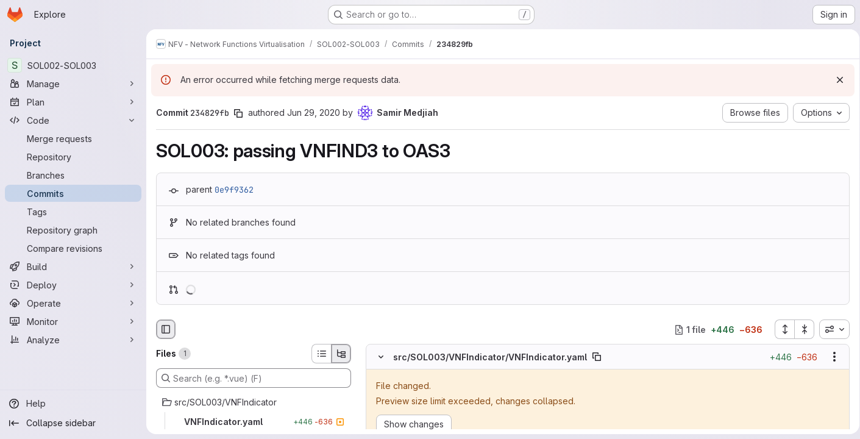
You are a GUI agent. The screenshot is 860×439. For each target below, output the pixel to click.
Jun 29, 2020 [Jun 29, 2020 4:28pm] (313, 112)
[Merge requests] (73, 138)
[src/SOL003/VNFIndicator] (253, 402)
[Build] (73, 266)
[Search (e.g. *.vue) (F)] (253, 378)
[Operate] (73, 303)
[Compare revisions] (73, 248)
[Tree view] (341, 353)
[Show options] (830, 357)
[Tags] (73, 211)
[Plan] (73, 101)
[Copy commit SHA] (238, 113)
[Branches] (73, 175)
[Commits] (73, 193)
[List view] (321, 353)
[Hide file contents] (381, 357)
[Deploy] (73, 284)
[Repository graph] (73, 229)
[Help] (73, 403)
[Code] (73, 120)
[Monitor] (73, 321)
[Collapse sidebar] (73, 423)
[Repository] (73, 156)
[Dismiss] (835, 80)
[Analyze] (73, 339)
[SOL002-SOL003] (73, 65)
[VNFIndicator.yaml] (253, 422)
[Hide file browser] (166, 329)
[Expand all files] (780, 329)
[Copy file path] (596, 357)
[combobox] (830, 329)
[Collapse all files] (800, 329)
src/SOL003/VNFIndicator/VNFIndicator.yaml (490, 357)
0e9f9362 (234, 189)
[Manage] (73, 83)
